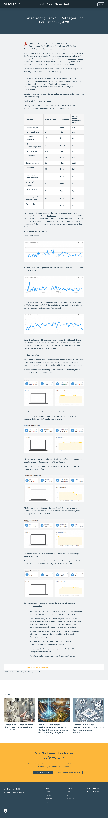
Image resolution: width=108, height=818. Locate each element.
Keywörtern (78, 459)
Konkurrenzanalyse (53, 87)
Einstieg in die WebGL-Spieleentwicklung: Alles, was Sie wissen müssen (88, 727)
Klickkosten (65, 641)
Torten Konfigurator (75, 59)
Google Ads (64, 108)
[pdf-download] (25, 43)
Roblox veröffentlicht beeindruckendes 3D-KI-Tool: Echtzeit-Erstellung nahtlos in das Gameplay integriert (53, 728)
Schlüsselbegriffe (64, 340)
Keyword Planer (49, 81)
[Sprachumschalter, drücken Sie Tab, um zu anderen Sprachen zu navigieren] (100, 4)
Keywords (57, 106)
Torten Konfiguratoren (71, 53)
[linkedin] (5, 811)
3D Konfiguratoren (33, 672)
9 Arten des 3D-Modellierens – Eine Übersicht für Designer (19, 726)
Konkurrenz (51, 216)
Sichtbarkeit (37, 606)
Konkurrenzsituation (55, 360)
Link (73, 64)
